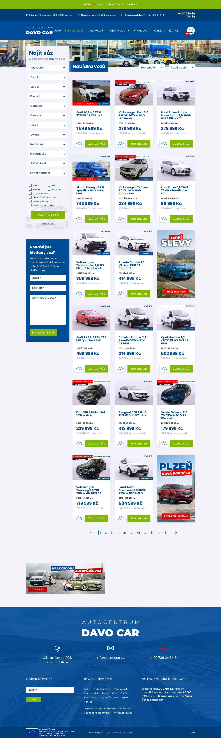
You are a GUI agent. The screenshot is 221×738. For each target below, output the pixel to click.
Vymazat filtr (48, 224)
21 (124, 532)
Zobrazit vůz (96, 144)
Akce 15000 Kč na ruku (45, 197)
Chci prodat (118, 30)
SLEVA (36, 185)
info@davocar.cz (96, 15)
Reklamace (90, 697)
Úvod (57, 30)
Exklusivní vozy (40, 201)
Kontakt (174, 30)
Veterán (56, 189)
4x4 (53, 185)
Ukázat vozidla (48, 215)
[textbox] (47, 96)
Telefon (37, 287)
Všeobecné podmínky (97, 713)
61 (152, 532)
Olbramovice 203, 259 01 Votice (49, 15)
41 (138, 532)
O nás (158, 30)
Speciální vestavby (43, 205)
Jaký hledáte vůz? (44, 297)
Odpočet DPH (40, 193)
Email (35, 277)
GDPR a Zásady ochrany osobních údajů (107, 708)
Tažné (36, 189)
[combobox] (47, 67)
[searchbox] (46, 67)
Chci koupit (95, 30)
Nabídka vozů (74, 30)
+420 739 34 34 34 (184, 15)
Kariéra (126, 697)
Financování (142, 30)
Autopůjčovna (109, 697)
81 (165, 532)
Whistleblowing (123, 713)
